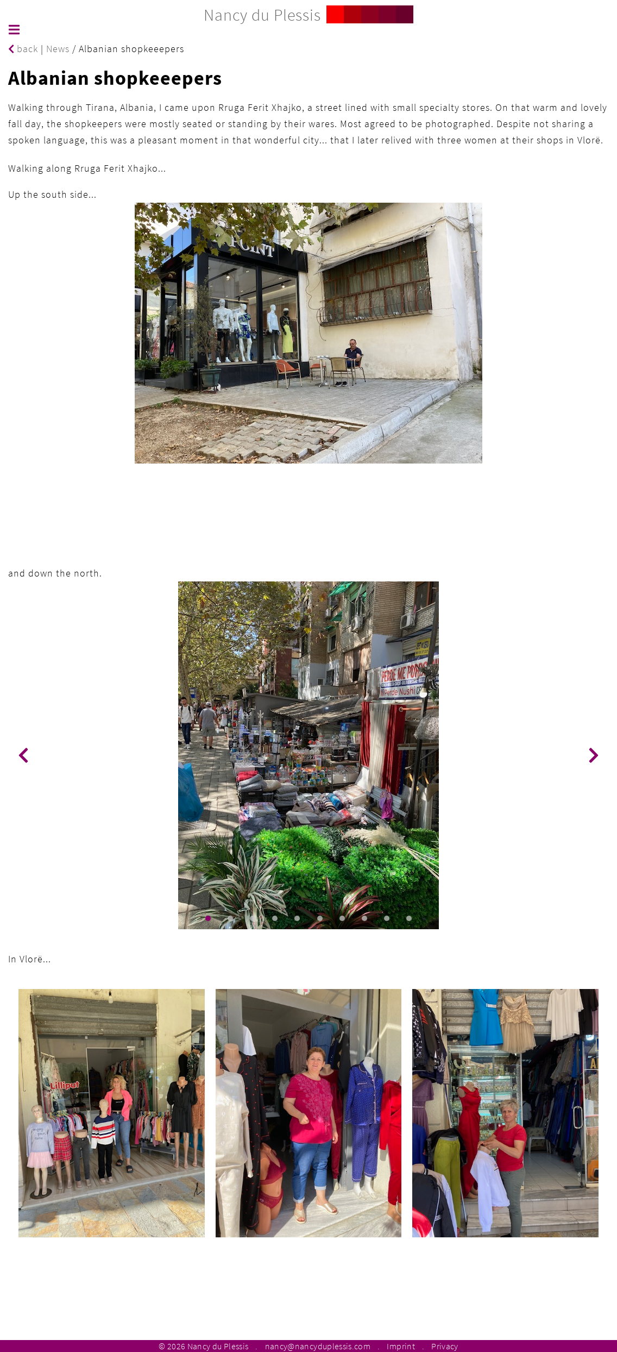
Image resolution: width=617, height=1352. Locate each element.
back (23, 48)
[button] (208, 918)
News (58, 48)
